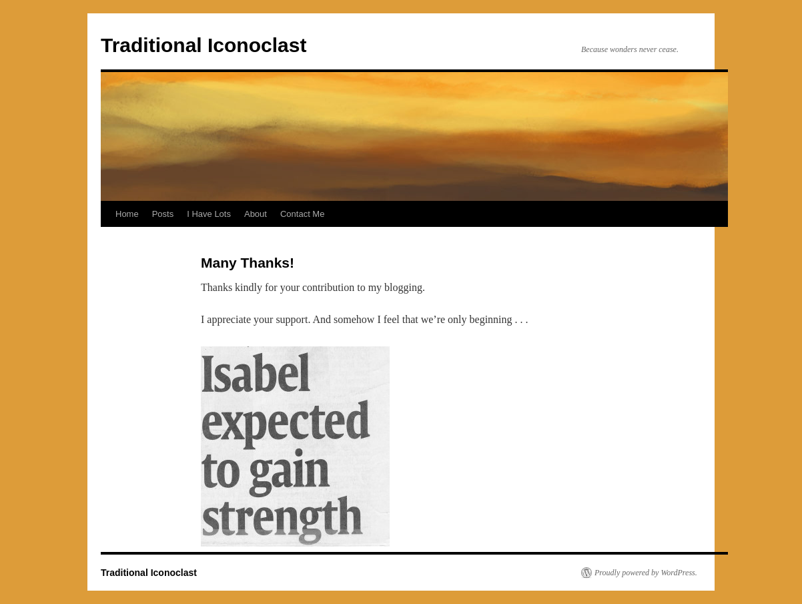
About (255, 214)
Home (127, 214)
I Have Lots (209, 214)
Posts (163, 214)
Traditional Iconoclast (203, 45)
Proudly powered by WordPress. (645, 572)
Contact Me (302, 214)
